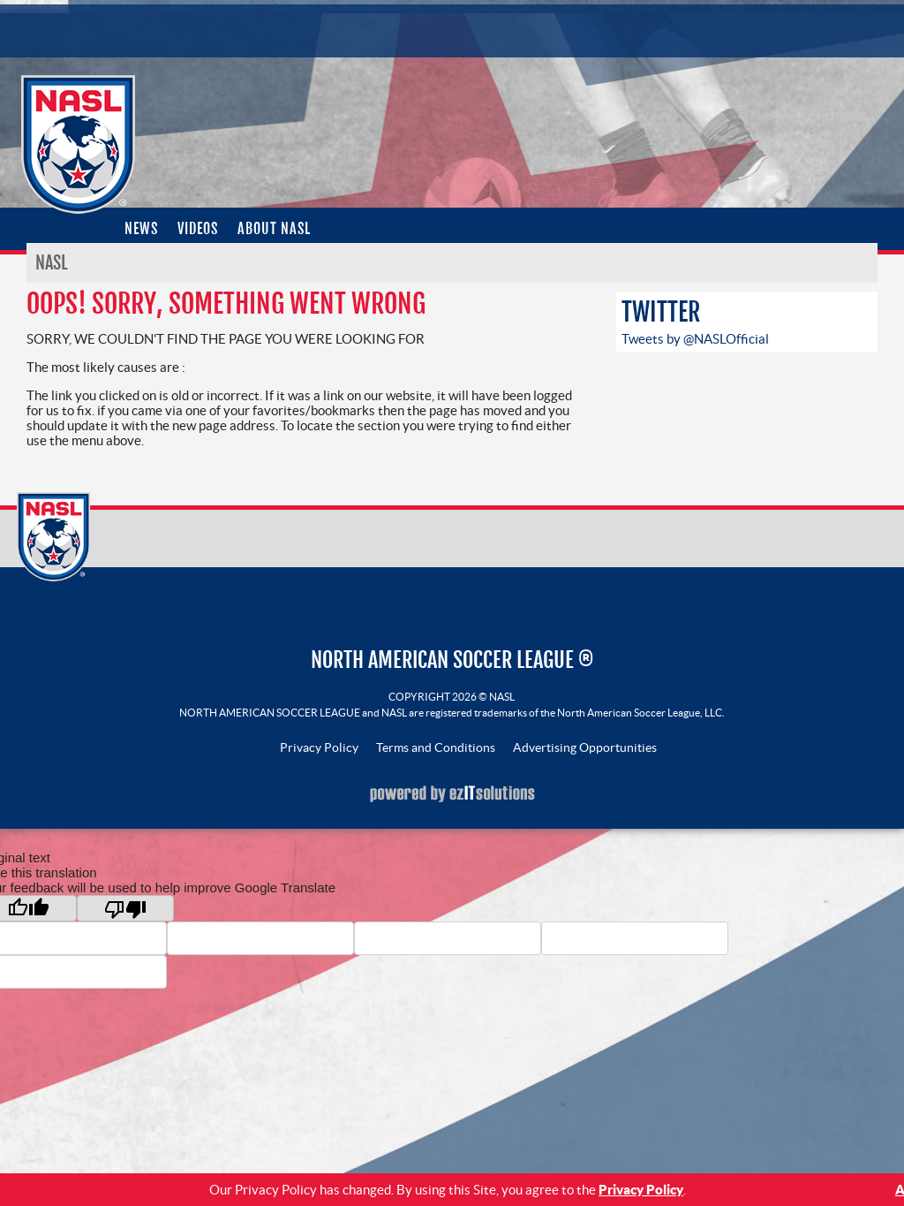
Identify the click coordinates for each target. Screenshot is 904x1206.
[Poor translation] (125, 908)
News (141, 229)
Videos (197, 229)
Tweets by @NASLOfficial (695, 338)
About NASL (274, 229)
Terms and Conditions (435, 747)
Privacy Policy (319, 747)
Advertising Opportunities (585, 747)
